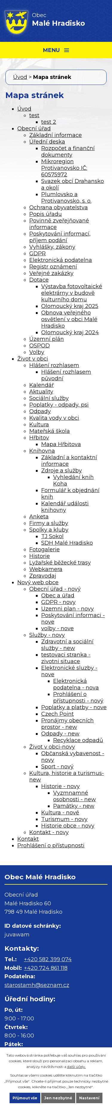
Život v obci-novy (52, 747)
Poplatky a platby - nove (74, 707)
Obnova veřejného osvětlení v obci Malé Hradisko (69, 319)
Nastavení (89, 1098)
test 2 (48, 122)
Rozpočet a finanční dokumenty (68, 151)
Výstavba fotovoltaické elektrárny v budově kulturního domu (71, 293)
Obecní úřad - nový (55, 589)
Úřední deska (47, 141)
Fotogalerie (44, 549)
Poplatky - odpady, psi (59, 405)
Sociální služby (49, 398)
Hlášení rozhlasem (54, 365)
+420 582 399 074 (48, 959)
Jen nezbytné (58, 1098)
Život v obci (32, 358)
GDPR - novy (58, 602)
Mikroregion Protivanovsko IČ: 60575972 (64, 168)
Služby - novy (47, 635)
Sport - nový (57, 766)
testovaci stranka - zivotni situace (65, 658)
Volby (36, 352)
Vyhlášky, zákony (52, 247)
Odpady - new (60, 733)
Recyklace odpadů (78, 740)
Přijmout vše (25, 1098)
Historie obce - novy (67, 825)
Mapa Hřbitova (61, 444)
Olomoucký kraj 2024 (70, 332)
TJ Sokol (52, 536)
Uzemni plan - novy (67, 608)
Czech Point (57, 714)
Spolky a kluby (48, 529)
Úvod (20, 77)
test (34, 115)
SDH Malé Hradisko (67, 543)
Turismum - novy (64, 819)
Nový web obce (38, 582)
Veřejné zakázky (51, 273)
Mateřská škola (49, 431)
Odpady (40, 411)
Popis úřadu (45, 214)
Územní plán (46, 339)
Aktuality (41, 391)
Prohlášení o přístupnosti (51, 845)
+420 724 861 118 (45, 968)
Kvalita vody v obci (54, 418)
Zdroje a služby (61, 470)
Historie (39, 556)
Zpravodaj (42, 576)
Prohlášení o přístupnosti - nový (78, 697)
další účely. (76, 1066)
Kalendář (41, 385)
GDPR (37, 253)
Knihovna (42, 451)
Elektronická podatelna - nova (76, 684)
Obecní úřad (34, 128)
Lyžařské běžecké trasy (60, 562)
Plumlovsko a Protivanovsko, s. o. (66, 197)
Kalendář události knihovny (65, 506)
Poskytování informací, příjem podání (59, 237)
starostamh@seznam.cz (36, 985)
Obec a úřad (57, 595)
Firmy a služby (48, 523)
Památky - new (73, 806)
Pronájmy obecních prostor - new (67, 723)
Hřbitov (39, 437)
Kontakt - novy (49, 832)
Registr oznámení (53, 266)
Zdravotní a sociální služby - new (67, 644)
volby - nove (57, 628)
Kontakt (28, 839)
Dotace (39, 280)
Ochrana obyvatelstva (58, 207)
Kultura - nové (60, 812)
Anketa (39, 516)
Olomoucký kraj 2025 (69, 306)
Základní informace (55, 135)
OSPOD (39, 345)
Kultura (39, 424)
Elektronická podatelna (60, 260)
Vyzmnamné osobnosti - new (74, 796)
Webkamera (45, 569)
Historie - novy (60, 786)
